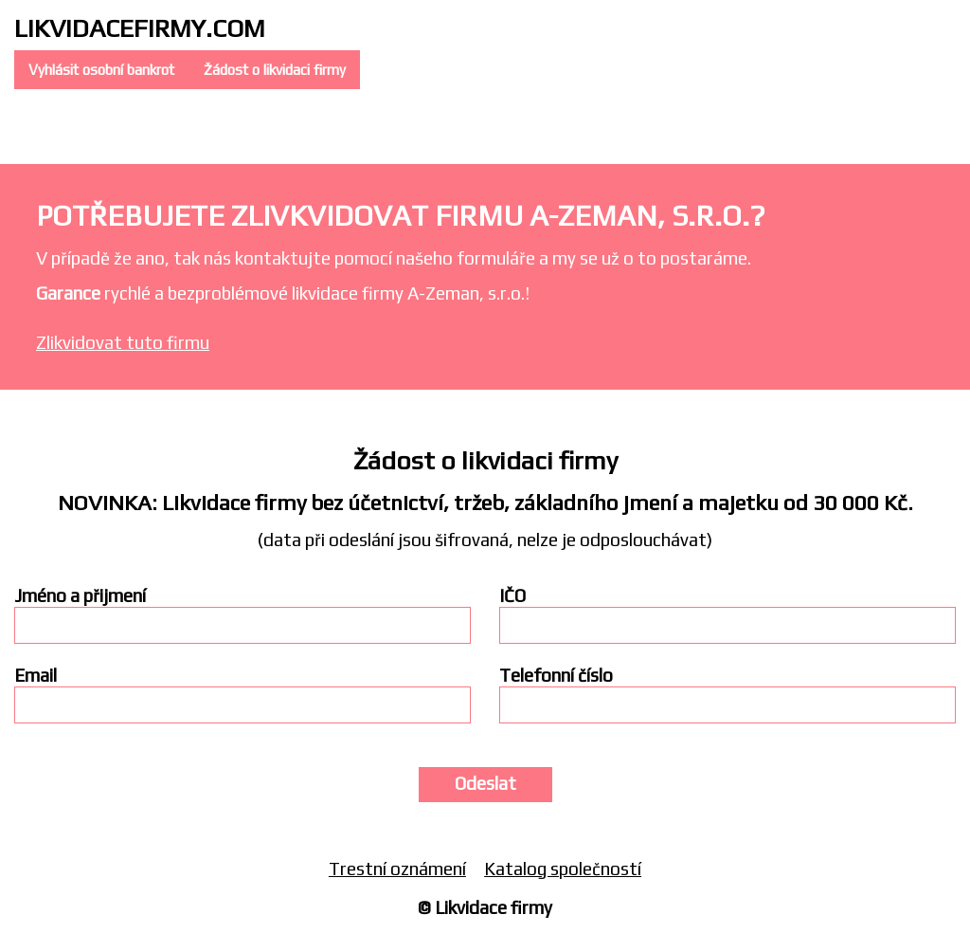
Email (35, 676)
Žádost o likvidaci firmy (275, 70)
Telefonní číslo (556, 676)
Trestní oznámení (397, 868)
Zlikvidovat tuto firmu (122, 342)
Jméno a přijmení (80, 596)
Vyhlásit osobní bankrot (101, 70)
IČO (512, 596)
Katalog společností (562, 868)
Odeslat (485, 783)
